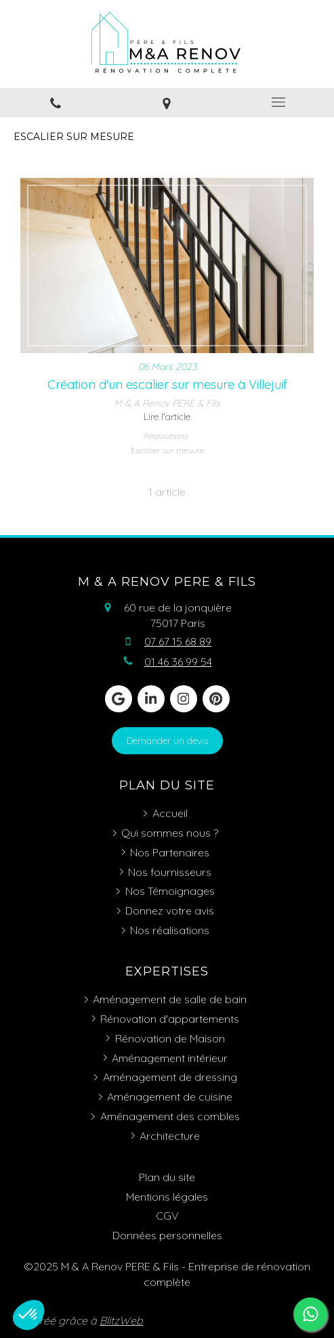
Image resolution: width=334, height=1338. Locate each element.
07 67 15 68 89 (177, 641)
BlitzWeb (121, 1320)
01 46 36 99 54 (178, 661)
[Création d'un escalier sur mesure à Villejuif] (167, 266)
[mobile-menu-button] (278, 102)
